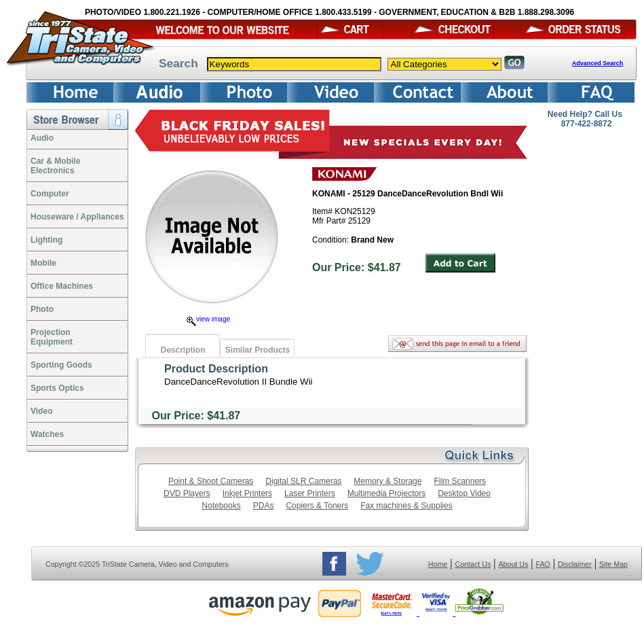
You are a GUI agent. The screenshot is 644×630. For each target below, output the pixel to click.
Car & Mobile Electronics (55, 165)
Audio (42, 138)
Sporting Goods (61, 365)
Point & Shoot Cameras (210, 481)
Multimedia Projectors (386, 493)
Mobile (43, 263)
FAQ (542, 564)
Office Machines (62, 286)
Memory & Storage (387, 481)
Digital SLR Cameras (303, 481)
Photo (42, 309)
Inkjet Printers (247, 493)
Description (182, 350)
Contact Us (473, 564)
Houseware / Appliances (77, 217)
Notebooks (221, 505)
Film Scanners (460, 481)
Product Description (216, 368)
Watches (47, 434)
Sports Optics (57, 388)
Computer (50, 193)
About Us (513, 564)
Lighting (46, 240)
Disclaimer (575, 564)
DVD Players (187, 493)
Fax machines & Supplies (406, 505)
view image (208, 319)
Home (437, 564)
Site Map (613, 564)
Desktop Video (464, 493)
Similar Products (257, 350)
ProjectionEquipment (52, 337)
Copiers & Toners (317, 505)
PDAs (263, 505)
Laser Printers (309, 493)
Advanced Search (598, 63)
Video (41, 411)
